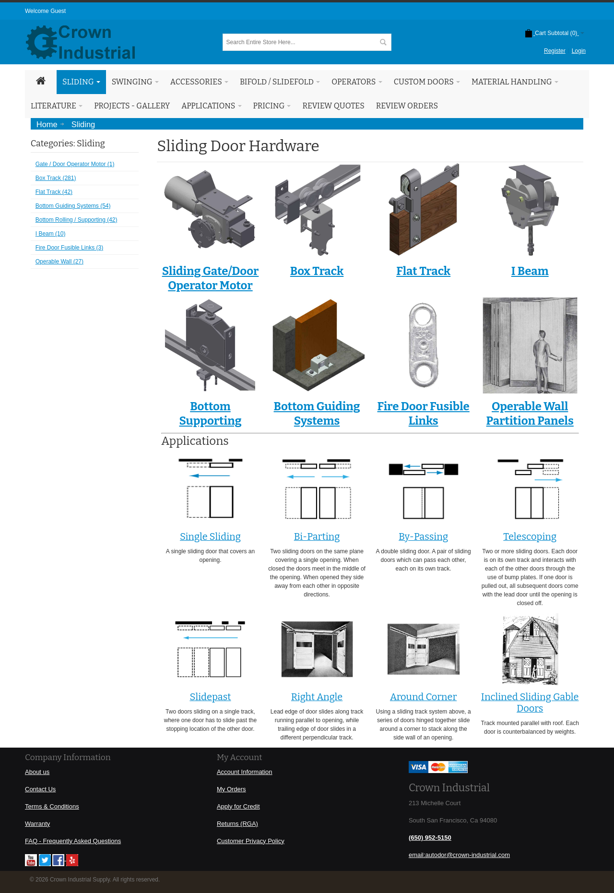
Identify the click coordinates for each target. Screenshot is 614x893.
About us (37, 771)
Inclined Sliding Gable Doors (530, 702)
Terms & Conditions (52, 806)
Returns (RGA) (237, 823)
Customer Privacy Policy (250, 841)
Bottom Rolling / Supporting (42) (76, 219)
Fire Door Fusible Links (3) (69, 247)
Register (555, 51)
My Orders (231, 789)
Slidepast (210, 696)
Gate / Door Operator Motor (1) (75, 164)
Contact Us (40, 789)
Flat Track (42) (53, 192)
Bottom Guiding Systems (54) (73, 205)
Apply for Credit (238, 806)
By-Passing (423, 536)
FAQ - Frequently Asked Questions (73, 841)
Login (579, 51)
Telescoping (529, 536)
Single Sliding (210, 536)
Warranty (37, 823)
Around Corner (423, 696)
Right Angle (316, 696)
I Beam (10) (50, 233)
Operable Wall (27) (59, 261)
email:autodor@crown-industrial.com (459, 854)
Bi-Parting (317, 536)
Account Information (244, 771)
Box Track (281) (55, 178)
